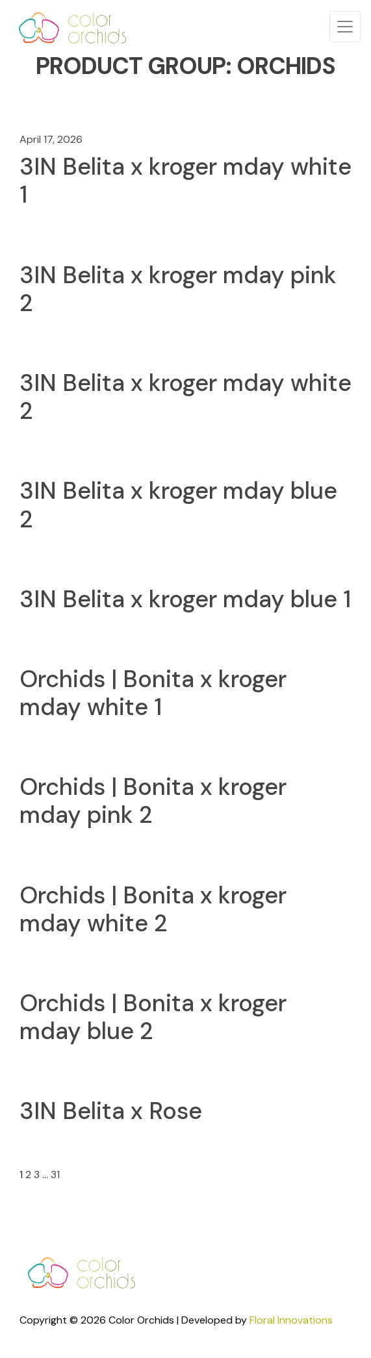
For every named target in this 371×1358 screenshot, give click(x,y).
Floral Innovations (291, 1320)
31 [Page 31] (55, 1174)
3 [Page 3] (37, 1174)
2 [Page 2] (28, 1174)
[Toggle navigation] (345, 26)
